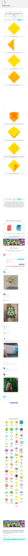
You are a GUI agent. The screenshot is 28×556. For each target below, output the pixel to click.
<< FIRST (5, 19)
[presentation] (19, 262)
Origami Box (13, 204)
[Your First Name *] (14, 535)
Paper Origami (9, 204)
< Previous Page (9, 199)
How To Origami (21, 201)
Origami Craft (18, 202)
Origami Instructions (15, 201)
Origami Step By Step (10, 203)
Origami (10, 201)
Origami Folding (13, 202)
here (15, 17)
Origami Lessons (16, 203)
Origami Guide (6, 5)
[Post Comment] (21, 264)
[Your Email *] (14, 537)
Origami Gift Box (18, 204)
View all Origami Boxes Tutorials (14, 236)
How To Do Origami (7, 202)
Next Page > (20, 199)
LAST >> (22, 19)
